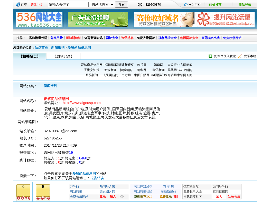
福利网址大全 (167, 38)
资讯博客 (127, 38)
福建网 (158, 65)
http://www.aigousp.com (82, 103)
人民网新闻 (110, 75)
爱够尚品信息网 (79, 47)
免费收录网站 (232, 38)
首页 (24, 4)
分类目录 (56, 38)
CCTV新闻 (185, 70)
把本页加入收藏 (225, 56)
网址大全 (112, 38)
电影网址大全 (189, 38)
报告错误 (97, 178)
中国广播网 (142, 75)
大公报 (172, 65)
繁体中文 (37, 4)
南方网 (126, 75)
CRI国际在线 (158, 75)
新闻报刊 (57, 47)
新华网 (141, 70)
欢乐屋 (141, 65)
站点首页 (41, 47)
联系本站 (250, 56)
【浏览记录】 (63, 56)
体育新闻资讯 (93, 38)
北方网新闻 (184, 65)
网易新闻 (92, 75)
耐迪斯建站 (73, 38)
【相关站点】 (29, 56)
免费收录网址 (146, 38)
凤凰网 (172, 70)
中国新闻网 (110, 65)
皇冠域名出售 (210, 38)
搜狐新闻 (126, 70)
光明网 (172, 75)
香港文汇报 (91, 70)
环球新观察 (126, 65)
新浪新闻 (110, 70)
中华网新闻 (184, 75)
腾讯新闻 (158, 70)
